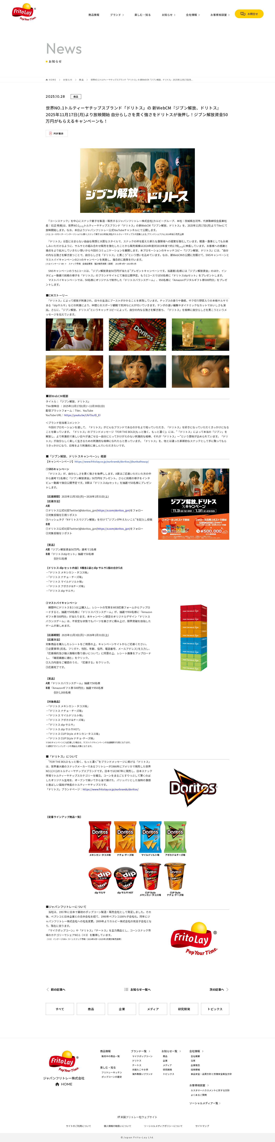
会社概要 (195, 1056)
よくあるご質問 (199, 1094)
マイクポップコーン (142, 1056)
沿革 (193, 1060)
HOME (52, 80)
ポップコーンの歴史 (112, 1076)
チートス (136, 1065)
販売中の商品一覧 (111, 1056)
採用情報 (195, 1069)
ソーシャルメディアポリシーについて (163, 1126)
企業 (165, 1060)
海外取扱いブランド (142, 1074)
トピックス (168, 1074)
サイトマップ (202, 1126)
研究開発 (167, 1069)
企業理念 (195, 1065)
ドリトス (136, 1060)
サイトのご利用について (78, 1126)
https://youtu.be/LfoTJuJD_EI (82, 415)
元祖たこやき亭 (140, 1069)
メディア (167, 1065)
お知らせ (67, 80)
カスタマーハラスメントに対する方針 (210, 1090)
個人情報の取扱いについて (117, 1126)
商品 (81, 80)
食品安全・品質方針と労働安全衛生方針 (211, 1074)
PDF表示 (58, 133)
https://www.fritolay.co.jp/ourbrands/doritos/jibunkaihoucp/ (112, 461)
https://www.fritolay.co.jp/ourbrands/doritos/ (111, 789)
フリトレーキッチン (112, 1072)
